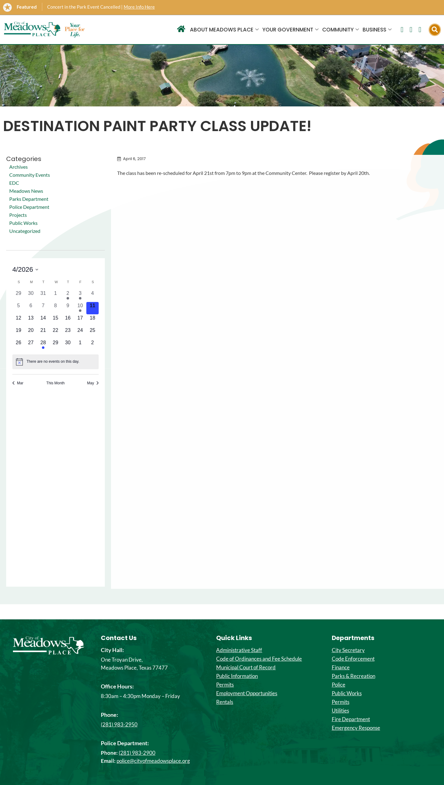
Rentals (224, 702)
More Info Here (139, 7)
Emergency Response (356, 728)
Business (377, 30)
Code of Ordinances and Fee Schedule (259, 659)
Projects (18, 215)
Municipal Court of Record (246, 667)
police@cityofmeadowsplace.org (153, 761)
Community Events (29, 175)
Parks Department (28, 199)
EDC (14, 183)
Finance (341, 667)
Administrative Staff (239, 650)
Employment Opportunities (246, 693)
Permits (225, 685)
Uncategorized (24, 231)
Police (338, 685)
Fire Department (351, 719)
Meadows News (26, 191)
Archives (18, 167)
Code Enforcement (353, 659)
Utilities (340, 711)
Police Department (29, 207)
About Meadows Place (224, 30)
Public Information (237, 676)
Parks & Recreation (353, 676)
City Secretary (348, 650)
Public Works (23, 223)
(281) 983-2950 (119, 724)
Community (340, 30)
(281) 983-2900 (137, 753)
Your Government (290, 30)
